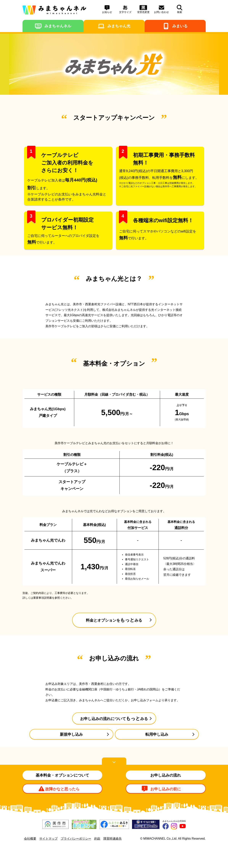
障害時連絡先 (112, 838)
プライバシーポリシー (76, 838)
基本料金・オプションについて (62, 775)
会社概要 (30, 838)
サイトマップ (48, 838)
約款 (97, 838)
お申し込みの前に (165, 789)
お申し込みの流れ (165, 775)
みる (114, 620)
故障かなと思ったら (62, 789)
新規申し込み (71, 734)
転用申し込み (156, 734)
